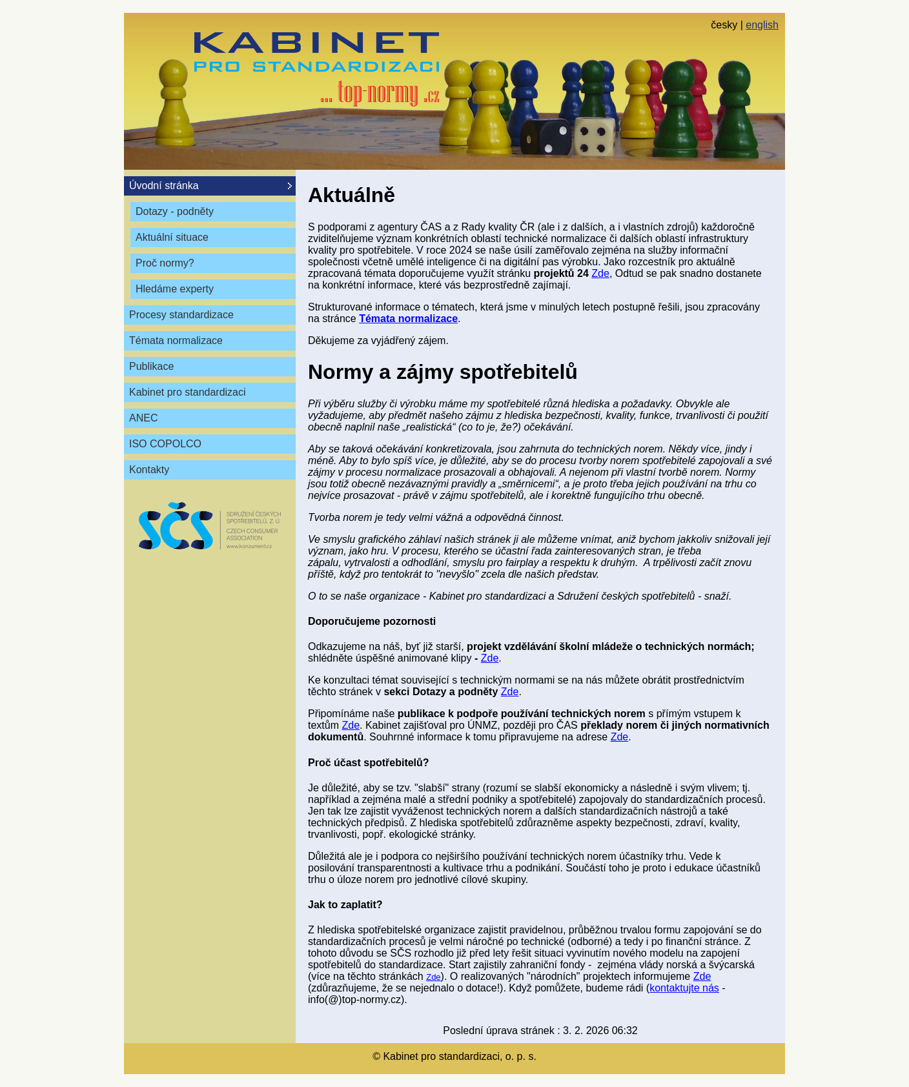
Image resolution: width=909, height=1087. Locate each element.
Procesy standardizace (181, 314)
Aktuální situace (172, 237)
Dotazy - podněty (175, 211)
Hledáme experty (175, 288)
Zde (600, 273)
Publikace (151, 366)
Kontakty (149, 469)
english (762, 24)
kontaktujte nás (684, 987)
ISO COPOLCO (165, 443)
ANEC (143, 417)
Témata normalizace (176, 340)
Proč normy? (165, 263)
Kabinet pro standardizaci (187, 392)
